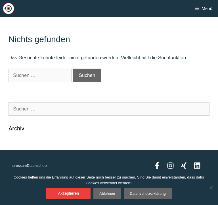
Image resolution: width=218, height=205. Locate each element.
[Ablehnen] (211, 187)
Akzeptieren (68, 193)
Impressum (18, 165)
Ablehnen (107, 193)
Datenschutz (37, 165)
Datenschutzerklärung (147, 193)
